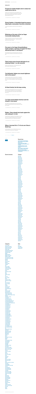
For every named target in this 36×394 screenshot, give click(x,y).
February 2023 (20, 193)
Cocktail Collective (7, 267)
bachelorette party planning (9, 250)
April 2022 (19, 203)
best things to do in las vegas (9, 258)
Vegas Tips (6, 381)
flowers (6, 284)
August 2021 (20, 211)
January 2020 (20, 224)
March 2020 (19, 222)
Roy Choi (6, 353)
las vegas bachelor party (8, 299)
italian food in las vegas (8, 292)
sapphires (6, 357)
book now (6, 260)
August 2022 (20, 199)
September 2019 (20, 228)
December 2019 (20, 225)
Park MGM (6, 344)
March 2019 (19, 234)
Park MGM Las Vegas (8, 345)
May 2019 (19, 232)
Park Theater (7, 346)
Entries (19, 246)
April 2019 (19, 233)
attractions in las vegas (8, 246)
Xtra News (6, 386)
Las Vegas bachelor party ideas (9, 300)
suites (6, 361)
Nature (6, 336)
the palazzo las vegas (8, 371)
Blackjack (6, 259)
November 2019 (20, 226)
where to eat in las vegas (8, 385)
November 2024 (20, 172)
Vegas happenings (7, 377)
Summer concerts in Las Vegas (9, 362)
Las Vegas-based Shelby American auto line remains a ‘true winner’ (16, 100)
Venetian (6, 383)
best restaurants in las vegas (9, 257)
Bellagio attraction (7, 254)
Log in (19, 245)
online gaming (7, 342)
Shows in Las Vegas (8, 359)
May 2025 (19, 167)
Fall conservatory (7, 282)
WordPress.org (20, 248)
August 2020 (20, 217)
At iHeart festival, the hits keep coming (15, 87)
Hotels (6, 289)
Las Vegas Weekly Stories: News (8, 17)
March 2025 (19, 168)
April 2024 (19, 179)
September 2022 (20, 198)
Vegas (6, 374)
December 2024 (20, 171)
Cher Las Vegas (7, 266)
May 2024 (19, 178)
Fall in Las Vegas (7, 283)
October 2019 (20, 227)
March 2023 (19, 192)
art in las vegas (7, 245)
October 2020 (20, 215)
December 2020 (20, 213)
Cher (5, 265)
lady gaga (6, 295)
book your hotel (7, 261)
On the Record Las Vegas (8, 340)
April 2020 (19, 221)
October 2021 (20, 209)
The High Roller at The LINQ (9, 365)
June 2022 (19, 201)
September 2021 (20, 210)
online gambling (7, 341)
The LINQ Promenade (8, 369)
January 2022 (20, 206)
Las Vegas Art (7, 297)
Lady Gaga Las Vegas (8, 296)
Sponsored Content (7, 360)
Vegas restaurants (7, 378)
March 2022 (19, 204)
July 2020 (19, 218)
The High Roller (7, 364)
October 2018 (20, 238)
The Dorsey (6, 363)
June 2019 (19, 231)
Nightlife (6, 338)
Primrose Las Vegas (8, 351)
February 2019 (20, 235)
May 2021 (19, 212)
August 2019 (20, 229)
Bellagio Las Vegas (7, 256)
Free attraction (7, 287)
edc (5, 275)
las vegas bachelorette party (9, 301)
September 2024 (20, 174)
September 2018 (20, 239)
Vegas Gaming (7, 376)
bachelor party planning (8, 247)
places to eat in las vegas (8, 348)
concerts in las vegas (8, 268)
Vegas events (7, 375)
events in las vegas (7, 279)
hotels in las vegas (7, 290)
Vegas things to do (7, 380)
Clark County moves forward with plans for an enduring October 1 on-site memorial (17, 62)
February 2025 (20, 169)
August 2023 (20, 187)
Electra (6, 278)
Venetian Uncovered (8, 384)
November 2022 (20, 196)
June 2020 (19, 219)
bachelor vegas (7, 249)
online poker (7, 343)
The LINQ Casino (7, 367)
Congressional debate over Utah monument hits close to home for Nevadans (22, 146)
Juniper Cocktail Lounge (8, 293)
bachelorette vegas (7, 252)
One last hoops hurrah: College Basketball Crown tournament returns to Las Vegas (23, 144)
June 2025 (19, 166)
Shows (6, 358)
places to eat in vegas (8, 349)
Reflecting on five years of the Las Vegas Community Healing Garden (16, 35)
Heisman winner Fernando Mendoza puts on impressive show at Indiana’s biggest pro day (23, 141)
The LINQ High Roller (8, 368)
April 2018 (19, 240)
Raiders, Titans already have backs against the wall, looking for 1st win (17, 113)
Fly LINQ (6, 285)
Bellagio (6, 253)
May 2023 (19, 190)
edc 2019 (6, 276)
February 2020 (20, 223)
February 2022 (20, 205)
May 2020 (19, 220)
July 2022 (19, 200)
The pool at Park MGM (8, 372)
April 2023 (19, 191)
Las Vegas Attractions (8, 298)
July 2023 (19, 188)
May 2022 (19, 202)
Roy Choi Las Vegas (8, 354)
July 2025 (19, 165)
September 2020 (20, 216)
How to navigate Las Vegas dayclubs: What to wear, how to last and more (23, 148)
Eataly (6, 273)
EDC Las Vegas (7, 277)
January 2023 (20, 194)
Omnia (6, 339)
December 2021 (20, 207)
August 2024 (20, 175)
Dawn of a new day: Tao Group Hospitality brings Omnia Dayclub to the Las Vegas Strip (23, 151)
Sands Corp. (6, 356)
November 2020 (20, 214)
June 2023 (19, 189)
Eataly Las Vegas (7, 274)
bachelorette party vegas (8, 251)
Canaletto (6, 264)
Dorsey (6, 270)
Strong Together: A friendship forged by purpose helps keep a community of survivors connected (18, 23)
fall (5, 281)
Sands (6, 355)
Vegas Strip (6, 379)
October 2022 (20, 197)
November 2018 (20, 237)
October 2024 (20, 173)
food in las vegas (7, 286)
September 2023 (20, 186)
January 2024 (20, 182)
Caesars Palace (7, 263)
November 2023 (20, 184)
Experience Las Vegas (8, 280)
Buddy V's (6, 262)
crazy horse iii (7, 269)
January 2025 (20, 170)
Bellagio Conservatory (8, 255)
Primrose (6, 350)
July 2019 (19, 230)
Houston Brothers (7, 291)
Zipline (6, 387)
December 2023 (20, 183)
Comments (20, 247)
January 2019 (20, 236)
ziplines (6, 388)
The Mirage (6, 370)
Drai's (6, 272)
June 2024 (19, 177)
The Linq (6, 366)
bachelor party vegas (8, 248)
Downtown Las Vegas (8, 271)
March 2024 (19, 180)
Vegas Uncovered (7, 382)
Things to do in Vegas (8, 373)
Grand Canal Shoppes (8, 288)
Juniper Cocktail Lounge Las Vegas (10, 294)
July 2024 (19, 176)
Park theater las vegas (8, 347)
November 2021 (20, 208)
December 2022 (20, 195)
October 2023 (20, 185)
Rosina (6, 352)
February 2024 (20, 181)
